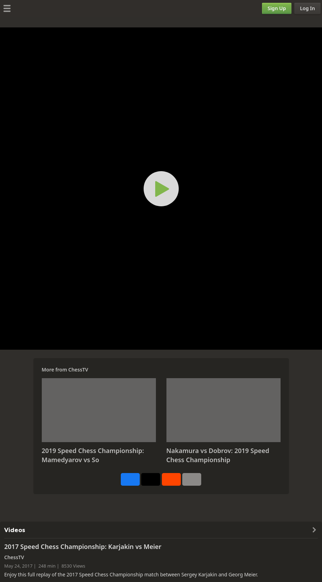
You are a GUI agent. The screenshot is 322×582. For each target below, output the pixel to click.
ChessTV (78, 369)
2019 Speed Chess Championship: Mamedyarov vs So (93, 455)
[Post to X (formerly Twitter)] (150, 479)
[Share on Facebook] (130, 479)
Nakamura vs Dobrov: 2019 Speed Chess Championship (217, 455)
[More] (191, 479)
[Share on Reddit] (171, 479)
